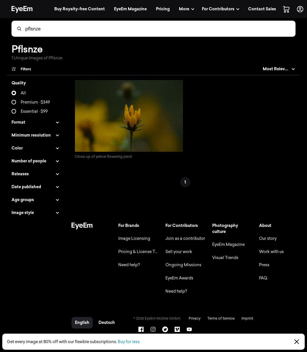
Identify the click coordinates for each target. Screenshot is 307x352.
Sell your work (177, 251)
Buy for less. (129, 341)
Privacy (193, 318)
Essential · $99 (34, 111)
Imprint (246, 318)
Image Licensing (133, 238)
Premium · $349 (35, 102)
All (23, 93)
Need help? (128, 264)
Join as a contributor (184, 238)
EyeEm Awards (178, 278)
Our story (267, 238)
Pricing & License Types (139, 251)
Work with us (271, 251)
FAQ (263, 278)
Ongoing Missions (182, 264)
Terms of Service (219, 318)
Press (264, 264)
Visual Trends (225, 257)
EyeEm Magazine (228, 244)
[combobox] (160, 29)
